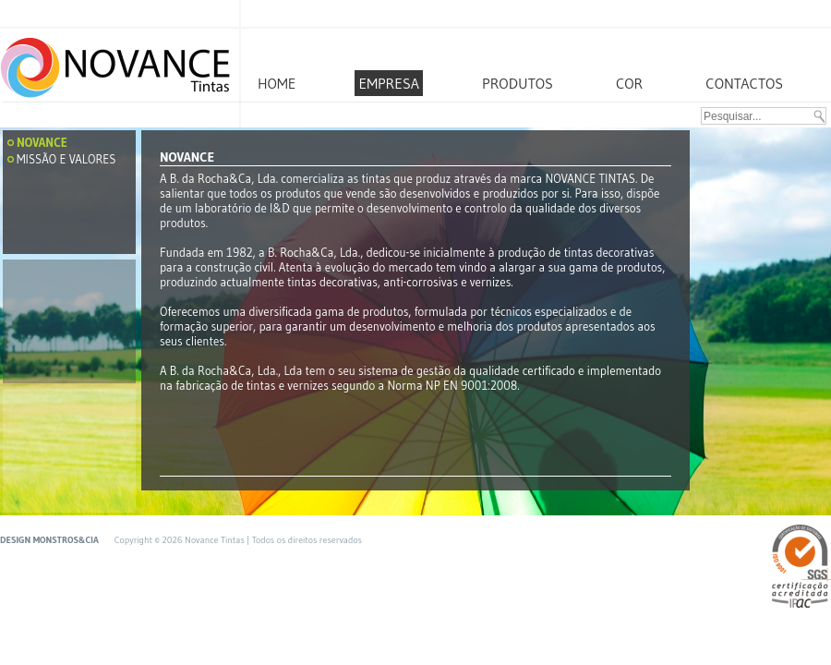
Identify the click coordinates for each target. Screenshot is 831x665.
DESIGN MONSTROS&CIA (50, 540)
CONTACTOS (744, 83)
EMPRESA (388, 83)
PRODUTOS (517, 83)
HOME (276, 83)
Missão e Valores (66, 158)
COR (629, 83)
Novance (42, 142)
